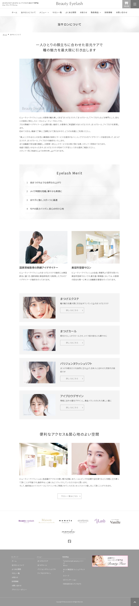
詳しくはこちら (72, 310)
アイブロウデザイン (44, 573)
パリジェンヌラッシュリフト (46, 569)
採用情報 (108, 12)
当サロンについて (28, 12)
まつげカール (42, 565)
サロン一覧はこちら (69, 496)
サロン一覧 (57, 12)
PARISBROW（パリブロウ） (72, 584)
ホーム (14, 12)
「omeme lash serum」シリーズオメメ (73, 563)
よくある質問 (71, 12)
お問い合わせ (121, 12)
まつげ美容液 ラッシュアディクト (74, 570)
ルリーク (66, 575)
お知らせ (83, 12)
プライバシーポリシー (19, 589)
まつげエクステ (42, 561)
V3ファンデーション (69, 580)
